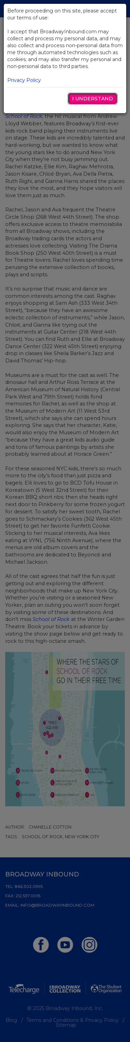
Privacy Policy (24, 80)
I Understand (92, 98)
